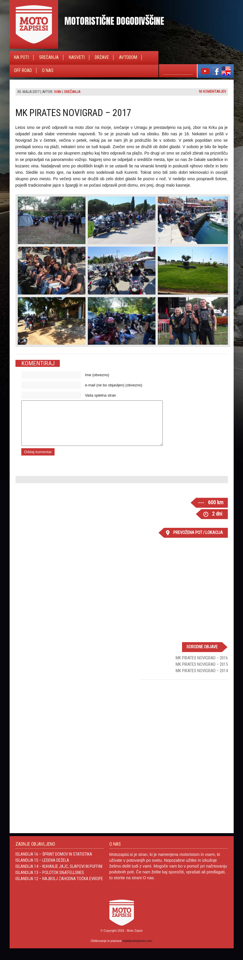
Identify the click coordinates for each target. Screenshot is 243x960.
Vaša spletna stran (100, 395)
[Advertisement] (184, 730)
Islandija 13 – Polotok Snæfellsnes (49, 881)
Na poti (21, 57)
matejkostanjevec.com (137, 949)
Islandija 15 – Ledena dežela (42, 869)
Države (102, 57)
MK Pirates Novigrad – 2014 (202, 679)
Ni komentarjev (212, 91)
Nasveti (77, 57)
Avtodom (128, 57)
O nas (47, 70)
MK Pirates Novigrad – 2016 (202, 666)
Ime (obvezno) (97, 375)
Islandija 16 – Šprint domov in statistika (53, 863)
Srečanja (49, 57)
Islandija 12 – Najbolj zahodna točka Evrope (59, 887)
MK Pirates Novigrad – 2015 (202, 673)
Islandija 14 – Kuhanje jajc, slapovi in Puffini (58, 875)
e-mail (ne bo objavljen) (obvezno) (113, 385)
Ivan (57, 92)
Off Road (23, 70)
